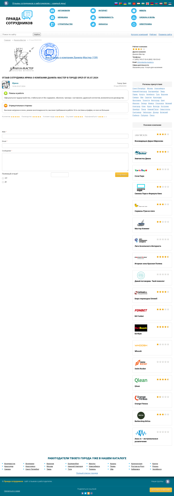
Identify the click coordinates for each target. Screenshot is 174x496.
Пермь (135, 94)
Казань (113, 464)
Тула (158, 94)
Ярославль (137, 100)
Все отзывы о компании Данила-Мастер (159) (72, 57)
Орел (163, 100)
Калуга (142, 94)
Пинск (152, 115)
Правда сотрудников (13, 481)
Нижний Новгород (140, 91)
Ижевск (151, 103)
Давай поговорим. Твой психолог (152, 277)
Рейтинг (153, 34)
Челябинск (150, 94)
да (4, 182)
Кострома (165, 106)
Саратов (148, 97)
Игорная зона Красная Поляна (152, 260)
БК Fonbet (152, 312)
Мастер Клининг (152, 225)
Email (4, 141)
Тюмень (92, 469)
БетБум (152, 330)
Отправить (122, 175)
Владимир (30, 464)
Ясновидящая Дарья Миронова (152, 137)
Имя (3, 132)
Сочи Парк (152, 172)
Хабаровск (135, 469)
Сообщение (6, 151)
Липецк (144, 103)
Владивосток (9, 464)
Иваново (136, 103)
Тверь (162, 91)
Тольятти (146, 100)
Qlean (152, 382)
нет (4, 178)
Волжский (164, 112)
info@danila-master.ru (145, 62)
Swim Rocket (152, 365)
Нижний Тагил (153, 109)
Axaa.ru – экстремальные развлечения (152, 437)
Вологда (156, 106)
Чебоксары (147, 112)
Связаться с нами (12, 491)
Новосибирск (159, 88)
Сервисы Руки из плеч (152, 207)
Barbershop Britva (152, 417)
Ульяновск (160, 103)
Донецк (156, 112)
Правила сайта (165, 34)
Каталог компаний (139, 34)
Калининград (136, 464)
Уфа (141, 97)
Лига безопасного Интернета (152, 242)
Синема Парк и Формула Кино (152, 190)
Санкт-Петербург (139, 88)
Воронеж (164, 94)
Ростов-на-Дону (137, 466)
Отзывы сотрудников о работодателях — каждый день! (39, 3)
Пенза (143, 109)
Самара (136, 97)
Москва (150, 88)
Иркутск (92, 464)
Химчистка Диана (152, 155)
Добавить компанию (160, 490)
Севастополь (165, 109)
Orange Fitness (152, 400)
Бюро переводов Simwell (152, 295)
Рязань (155, 466)
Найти (37, 34)
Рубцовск (144, 115)
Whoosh (152, 347)
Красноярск (30, 466)
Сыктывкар (137, 112)
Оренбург (136, 109)
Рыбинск (136, 115)
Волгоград (155, 100)
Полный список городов (87, 473)
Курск (149, 106)
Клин (144, 106)
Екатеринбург (153, 91)
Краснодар (157, 97)
